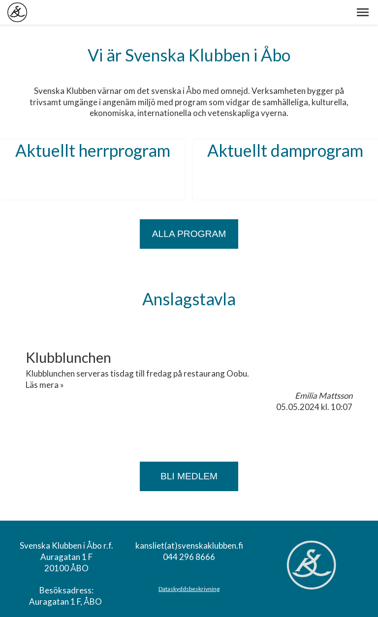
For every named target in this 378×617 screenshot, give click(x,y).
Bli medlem (189, 476)
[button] (363, 12)
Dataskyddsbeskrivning (189, 588)
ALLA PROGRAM (189, 234)
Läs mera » (45, 385)
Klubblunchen (68, 357)
